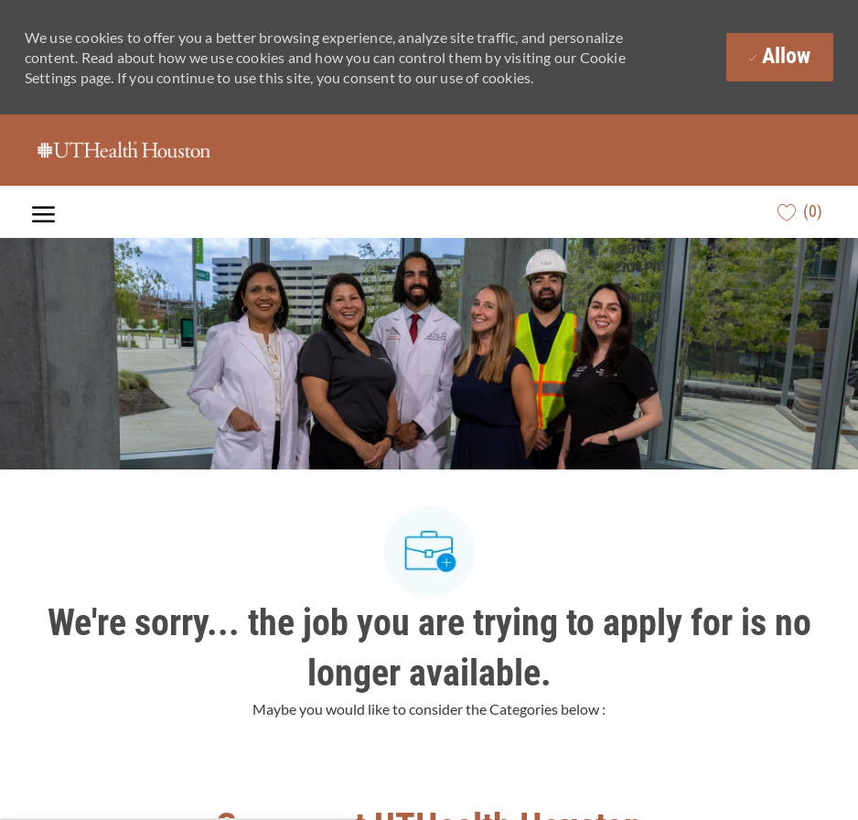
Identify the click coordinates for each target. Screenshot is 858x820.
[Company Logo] (123, 150)
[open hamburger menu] (43, 212)
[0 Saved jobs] (800, 211)
